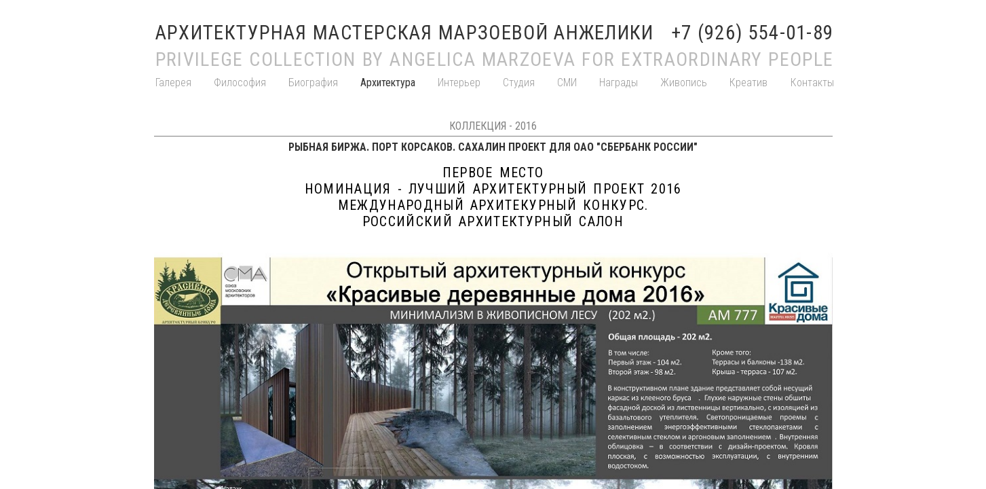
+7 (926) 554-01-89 (752, 33)
